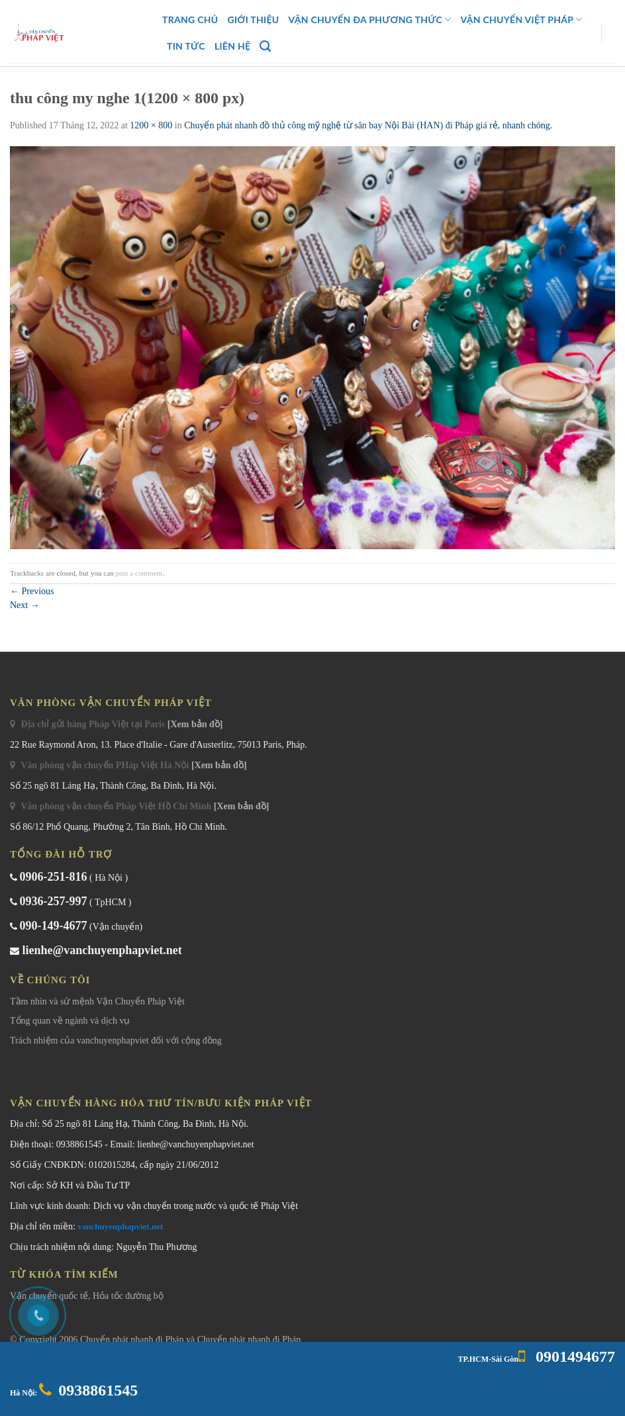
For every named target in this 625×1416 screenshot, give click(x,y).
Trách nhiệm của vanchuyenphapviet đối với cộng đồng (116, 1040)
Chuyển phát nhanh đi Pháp (133, 1340)
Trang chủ (190, 19)
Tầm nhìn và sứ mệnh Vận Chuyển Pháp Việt (97, 1001)
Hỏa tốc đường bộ (128, 1296)
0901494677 (573, 1356)
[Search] (265, 46)
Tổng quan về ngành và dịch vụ (70, 1021)
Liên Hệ (232, 46)
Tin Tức (186, 46)
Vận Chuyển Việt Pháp (521, 19)
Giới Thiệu (253, 19)
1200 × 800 (151, 125)
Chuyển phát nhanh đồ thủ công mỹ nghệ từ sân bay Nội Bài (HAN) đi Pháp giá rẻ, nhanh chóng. (368, 125)
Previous (32, 591)
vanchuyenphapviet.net (120, 1226)
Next (25, 605)
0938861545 (98, 1390)
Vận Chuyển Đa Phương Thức (370, 19)
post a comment (139, 573)
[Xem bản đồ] (195, 724)
